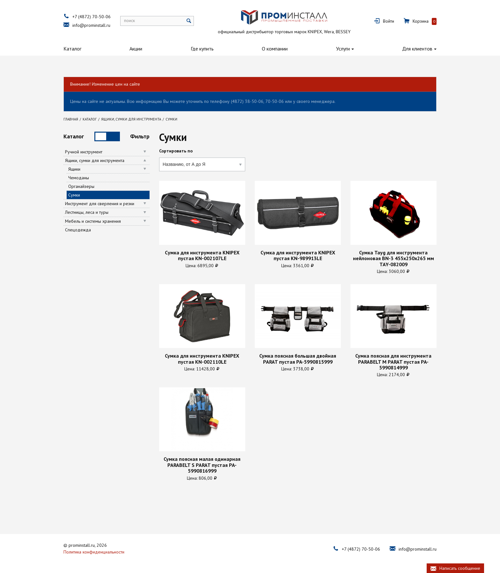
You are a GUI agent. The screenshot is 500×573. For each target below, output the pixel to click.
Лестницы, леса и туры (86, 212)
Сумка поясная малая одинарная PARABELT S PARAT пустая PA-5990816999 (202, 465)
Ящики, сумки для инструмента (94, 160)
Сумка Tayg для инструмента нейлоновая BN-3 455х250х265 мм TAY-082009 (393, 258)
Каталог (72, 48)
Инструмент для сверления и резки (99, 203)
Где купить (202, 48)
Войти (388, 21)
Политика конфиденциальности (93, 552)
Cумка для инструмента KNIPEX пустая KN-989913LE (298, 255)
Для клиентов (417, 48)
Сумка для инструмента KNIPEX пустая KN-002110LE (202, 359)
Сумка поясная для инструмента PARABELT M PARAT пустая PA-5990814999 (393, 361)
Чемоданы (78, 178)
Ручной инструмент (83, 152)
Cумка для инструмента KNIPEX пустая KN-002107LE (202, 255)
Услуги (343, 48)
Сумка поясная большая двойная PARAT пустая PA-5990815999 (297, 359)
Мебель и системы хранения (93, 221)
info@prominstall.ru (91, 25)
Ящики (74, 169)
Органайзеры (81, 186)
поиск (129, 20)
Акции (135, 48)
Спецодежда (78, 230)
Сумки (74, 195)
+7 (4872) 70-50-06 (91, 16)
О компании (275, 48)
